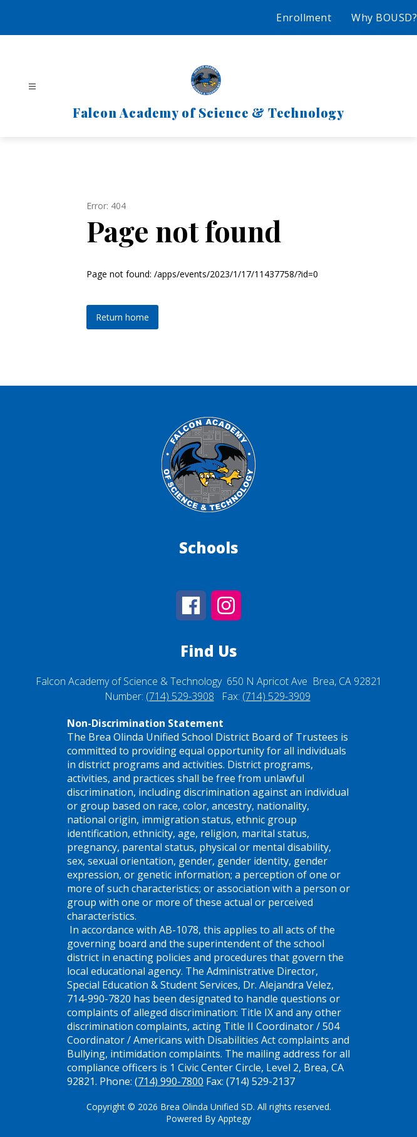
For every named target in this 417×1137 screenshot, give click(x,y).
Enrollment (303, 17)
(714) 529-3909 (276, 696)
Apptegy (234, 1118)
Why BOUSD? (384, 17)
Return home (122, 317)
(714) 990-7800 (169, 1081)
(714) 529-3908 (180, 696)
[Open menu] (32, 87)
